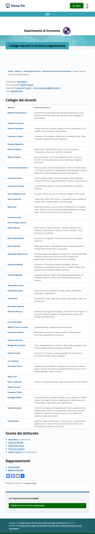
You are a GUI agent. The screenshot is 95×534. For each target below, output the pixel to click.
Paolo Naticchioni (15, 290)
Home (10, 71)
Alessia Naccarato (15, 285)
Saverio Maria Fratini (17, 193)
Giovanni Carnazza (16, 123)
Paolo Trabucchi (15, 381)
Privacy (23, 525)
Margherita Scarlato (16, 345)
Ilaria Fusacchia (14, 199)
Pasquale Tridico (15, 392)
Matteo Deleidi (14, 157)
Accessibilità (42, 525)
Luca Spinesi (13, 360)
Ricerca (18, 71)
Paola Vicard (13, 421)
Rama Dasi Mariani (16, 238)
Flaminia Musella (15, 274)
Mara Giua (12, 206)
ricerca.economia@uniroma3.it (46, 88)
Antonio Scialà (14, 353)
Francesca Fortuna (16, 186)
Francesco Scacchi (23, 88)
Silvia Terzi (12, 376)
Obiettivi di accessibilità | (58, 525)
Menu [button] (78, 5)
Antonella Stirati (15, 366)
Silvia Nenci (22, 81)
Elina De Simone (15, 149)
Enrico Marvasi (14, 246)
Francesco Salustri (16, 332)
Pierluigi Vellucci (15, 397)
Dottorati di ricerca (32, 71)
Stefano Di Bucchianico (18, 167)
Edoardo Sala (17, 91)
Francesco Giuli (14, 217)
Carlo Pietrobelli (15, 322)
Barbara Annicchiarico (17, 112)
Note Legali (31, 525)
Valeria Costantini (15, 128)
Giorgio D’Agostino (16, 144)
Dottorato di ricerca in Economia (57, 71)
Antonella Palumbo (16, 306)
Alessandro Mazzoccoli (17, 253)
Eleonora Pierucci (15, 311)
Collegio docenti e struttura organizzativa (27, 505)
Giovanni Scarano (15, 340)
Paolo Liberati (14, 227)
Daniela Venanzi (15, 407)
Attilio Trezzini (27, 84)
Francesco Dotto (15, 178)
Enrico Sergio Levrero (17, 222)
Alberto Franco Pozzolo (18, 327)
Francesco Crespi (15, 136)
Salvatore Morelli (15, 264)
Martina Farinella (15, 470)
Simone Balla (14, 467)
